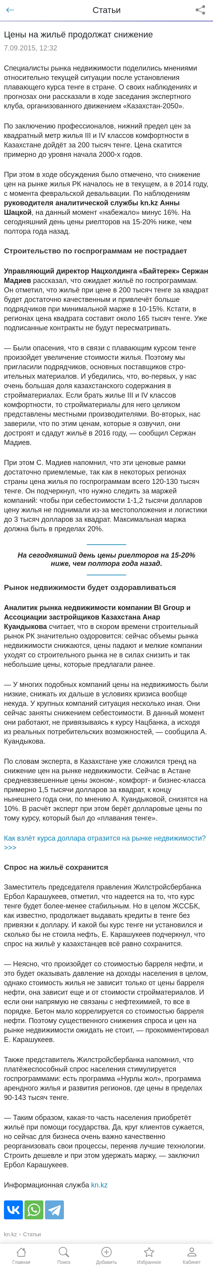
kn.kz (99, 1185)
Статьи (32, 1234)
